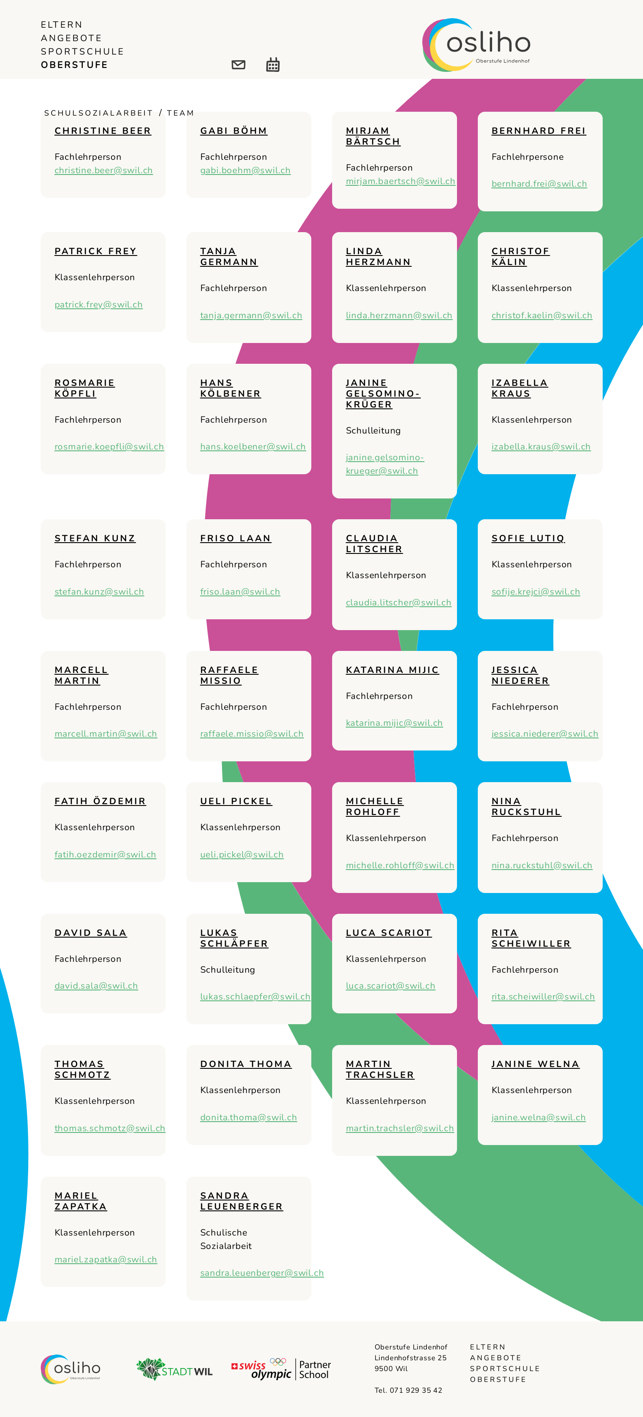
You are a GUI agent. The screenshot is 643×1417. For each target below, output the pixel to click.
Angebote (72, 38)
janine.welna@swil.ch (539, 1117)
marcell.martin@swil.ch (106, 734)
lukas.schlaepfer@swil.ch (255, 996)
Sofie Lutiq (528, 538)
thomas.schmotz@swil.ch (110, 1128)
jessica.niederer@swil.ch (545, 734)
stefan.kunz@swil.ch (99, 592)
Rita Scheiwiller (531, 938)
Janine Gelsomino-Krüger (383, 394)
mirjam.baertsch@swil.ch (401, 181)
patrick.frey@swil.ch (99, 304)
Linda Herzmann (379, 256)
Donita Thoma (246, 1064)
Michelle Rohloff (375, 806)
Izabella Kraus (520, 388)
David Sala (91, 933)
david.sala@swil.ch (96, 986)
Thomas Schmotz (83, 1069)
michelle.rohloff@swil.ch (400, 865)
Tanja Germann (229, 256)
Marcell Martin (82, 675)
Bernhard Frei (539, 131)
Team (181, 113)
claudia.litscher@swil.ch (399, 602)
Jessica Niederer (521, 675)
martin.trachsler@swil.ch (400, 1128)
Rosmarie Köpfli (85, 388)
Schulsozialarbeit (99, 113)
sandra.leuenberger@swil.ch (262, 1273)
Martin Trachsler (380, 1069)
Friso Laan (236, 538)
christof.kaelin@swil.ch (542, 315)
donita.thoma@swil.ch (248, 1117)
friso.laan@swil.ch (240, 592)
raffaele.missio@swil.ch (252, 734)
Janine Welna (536, 1064)
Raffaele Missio (229, 675)
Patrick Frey (96, 251)
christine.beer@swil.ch (104, 170)
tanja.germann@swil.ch (251, 315)
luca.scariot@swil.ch (391, 986)
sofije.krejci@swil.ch (536, 592)
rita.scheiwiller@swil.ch (543, 996)
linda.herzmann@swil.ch (399, 315)
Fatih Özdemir (101, 801)
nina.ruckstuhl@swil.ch (542, 865)
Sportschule (83, 51)
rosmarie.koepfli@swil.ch (109, 446)
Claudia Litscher (374, 543)
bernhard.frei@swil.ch (540, 184)
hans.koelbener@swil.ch (253, 446)
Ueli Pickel (236, 801)
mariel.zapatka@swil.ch (106, 1259)
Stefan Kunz (95, 538)
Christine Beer (103, 131)
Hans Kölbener (230, 388)
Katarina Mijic (393, 670)
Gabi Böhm (234, 131)
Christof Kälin (521, 256)
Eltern (62, 25)
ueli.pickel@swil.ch (242, 854)
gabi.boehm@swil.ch (245, 170)
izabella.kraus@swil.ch (541, 446)
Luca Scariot (389, 933)
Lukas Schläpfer (234, 938)
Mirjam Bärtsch (373, 136)
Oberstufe (74, 65)
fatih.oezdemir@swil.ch (106, 854)
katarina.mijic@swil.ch (395, 723)
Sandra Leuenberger (242, 1201)
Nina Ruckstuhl (527, 806)
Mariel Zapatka (81, 1201)
